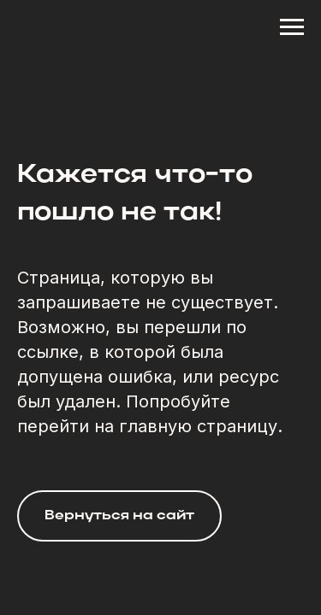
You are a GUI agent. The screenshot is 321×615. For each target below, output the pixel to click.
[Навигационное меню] (292, 27)
